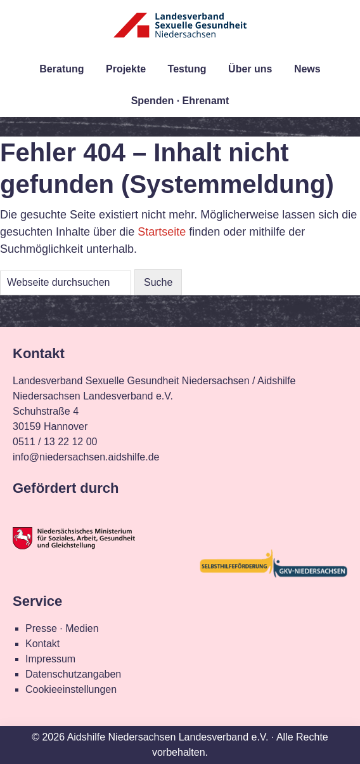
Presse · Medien (62, 628)
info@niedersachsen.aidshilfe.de (86, 457)
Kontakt (42, 643)
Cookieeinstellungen (71, 689)
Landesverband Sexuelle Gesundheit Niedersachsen (180, 33)
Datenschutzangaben (73, 674)
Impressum (50, 658)
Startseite (162, 231)
